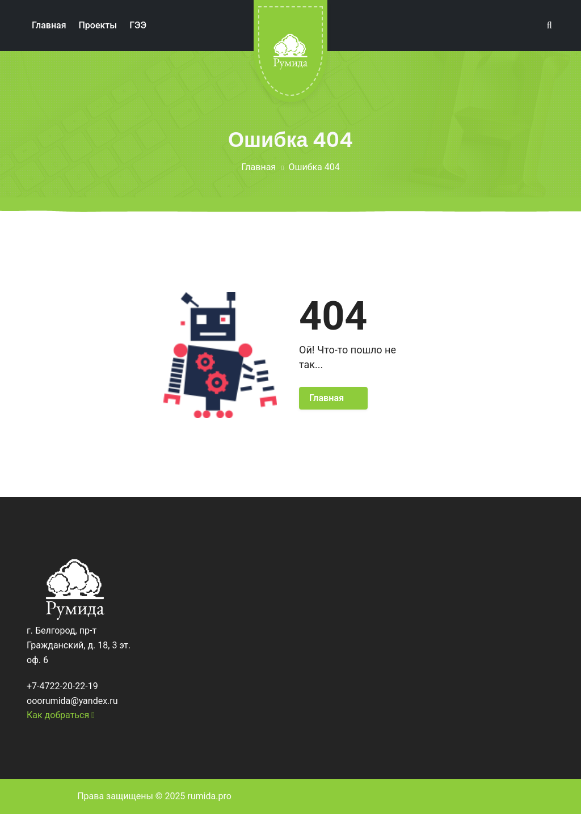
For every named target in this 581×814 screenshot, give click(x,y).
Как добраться (61, 715)
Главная (258, 167)
